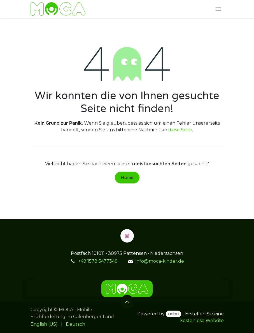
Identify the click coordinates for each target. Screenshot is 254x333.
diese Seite (180, 129)
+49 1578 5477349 (98, 261)
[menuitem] (44, 324)
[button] (127, 301)
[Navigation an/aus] (218, 9)
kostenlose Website (202, 320)
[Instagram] (127, 236)
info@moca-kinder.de (160, 261)
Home (127, 177)
